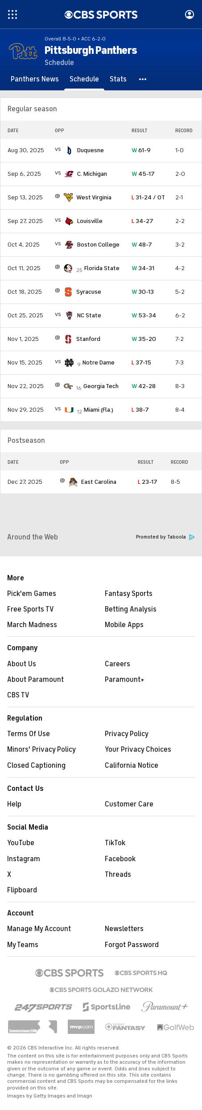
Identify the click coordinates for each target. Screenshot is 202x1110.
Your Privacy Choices (138, 749)
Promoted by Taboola (165, 537)
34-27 (142, 221)
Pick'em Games (31, 593)
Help (14, 804)
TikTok (115, 843)
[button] (143, 79)
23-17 (147, 482)
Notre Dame (98, 362)
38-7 (140, 409)
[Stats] (118, 79)
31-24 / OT (148, 197)
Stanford (88, 339)
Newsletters (124, 928)
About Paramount (35, 679)
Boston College (98, 244)
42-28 (144, 386)
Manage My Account (39, 928)
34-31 (143, 268)
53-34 (144, 315)
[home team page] (69, 150)
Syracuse (88, 292)
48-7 (142, 244)
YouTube (20, 843)
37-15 (141, 362)
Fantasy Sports (129, 593)
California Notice (131, 765)
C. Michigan (92, 174)
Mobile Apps (124, 624)
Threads (118, 874)
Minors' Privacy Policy (41, 749)
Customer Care (129, 804)
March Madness (32, 624)
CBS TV (18, 695)
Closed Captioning (36, 765)
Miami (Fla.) (98, 409)
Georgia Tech (101, 386)
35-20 (144, 339)
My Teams (22, 944)
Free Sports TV (30, 609)
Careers (117, 664)
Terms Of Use (28, 733)
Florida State (102, 268)
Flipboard (22, 890)
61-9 (141, 150)
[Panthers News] (34, 79)
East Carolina (98, 482)
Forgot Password (132, 944)
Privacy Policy (126, 733)
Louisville (90, 221)
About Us (21, 664)
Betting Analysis (131, 609)
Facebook (120, 859)
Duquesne (90, 150)
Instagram (23, 859)
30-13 (143, 292)
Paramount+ (124, 679)
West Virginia (93, 197)
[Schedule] (84, 79)
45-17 (143, 174)
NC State (89, 315)
